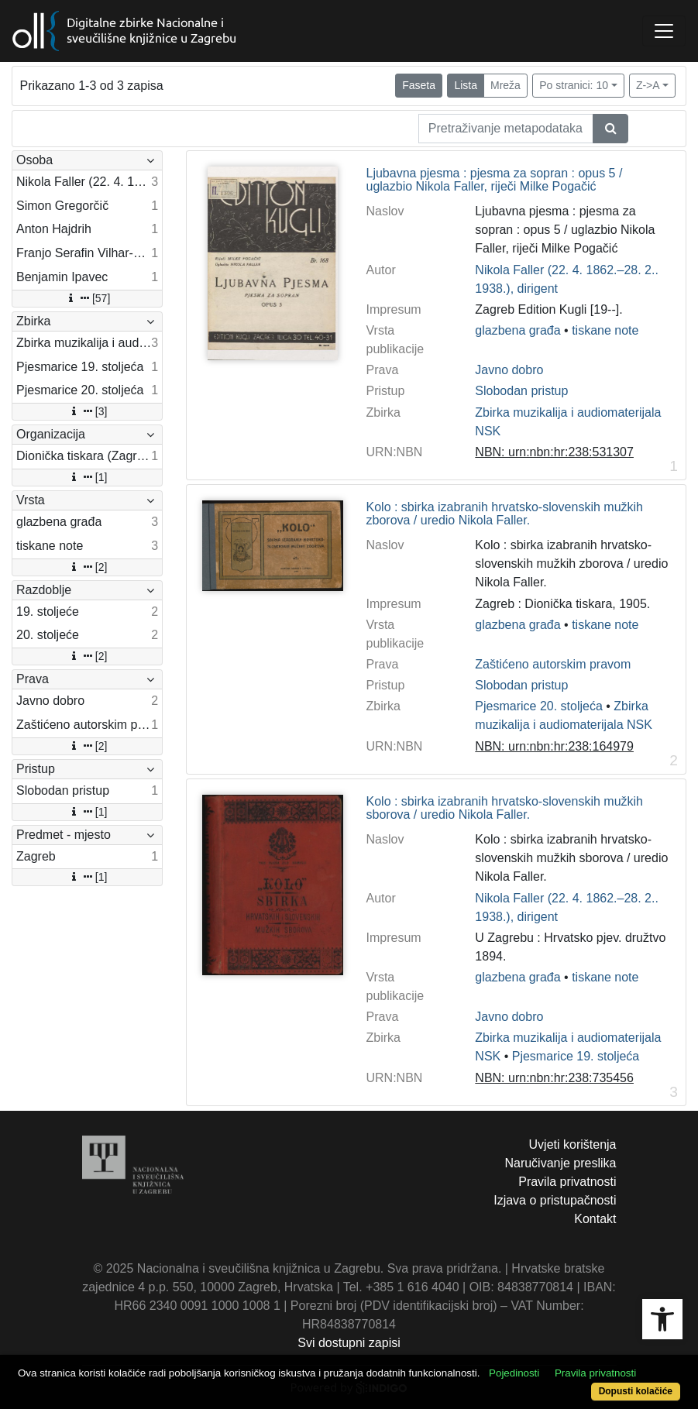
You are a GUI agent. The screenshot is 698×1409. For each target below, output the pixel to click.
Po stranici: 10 (573, 85)
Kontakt (595, 1218)
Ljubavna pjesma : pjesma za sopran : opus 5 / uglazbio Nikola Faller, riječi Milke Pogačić (494, 180)
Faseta (418, 85)
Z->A (648, 85)
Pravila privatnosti (567, 1181)
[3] (87, 411)
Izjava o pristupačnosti (554, 1200)
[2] (87, 567)
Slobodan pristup (521, 390)
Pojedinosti (514, 1373)
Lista (465, 85)
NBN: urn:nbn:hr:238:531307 (554, 452)
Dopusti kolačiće (635, 1391)
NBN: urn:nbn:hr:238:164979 (554, 746)
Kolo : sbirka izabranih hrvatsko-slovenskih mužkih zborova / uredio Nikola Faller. (504, 514)
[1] (87, 477)
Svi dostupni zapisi (349, 1342)
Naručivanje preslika (560, 1163)
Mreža (505, 85)
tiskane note (605, 330)
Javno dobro (509, 369)
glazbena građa (517, 330)
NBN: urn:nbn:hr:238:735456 (554, 1077)
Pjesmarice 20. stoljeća (539, 706)
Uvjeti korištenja (573, 1144)
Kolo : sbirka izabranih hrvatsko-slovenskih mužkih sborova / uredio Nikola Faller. (504, 808)
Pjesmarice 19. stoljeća (576, 1056)
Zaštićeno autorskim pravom (553, 664)
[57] (87, 298)
